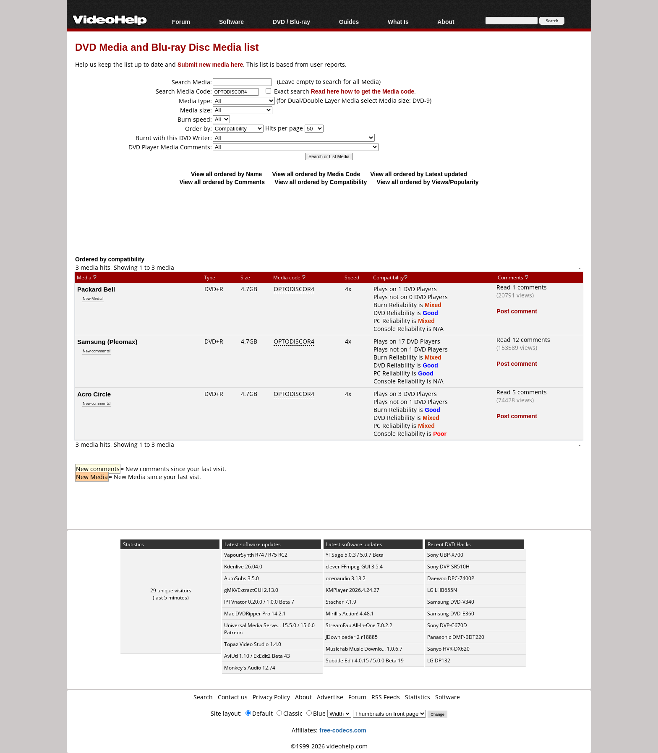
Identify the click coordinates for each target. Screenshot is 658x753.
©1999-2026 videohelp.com (329, 746)
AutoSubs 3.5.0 (241, 578)
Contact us (233, 697)
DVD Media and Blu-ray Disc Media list (166, 47)
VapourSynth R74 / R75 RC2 (255, 554)
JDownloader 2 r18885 (352, 637)
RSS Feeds (385, 697)
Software (231, 22)
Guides (349, 22)
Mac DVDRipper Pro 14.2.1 (255, 613)
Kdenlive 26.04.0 (243, 566)
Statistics (417, 697)
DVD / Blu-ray (291, 22)
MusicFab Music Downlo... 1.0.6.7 (364, 648)
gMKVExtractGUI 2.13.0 (251, 590)
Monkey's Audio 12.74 (249, 667)
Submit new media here (210, 64)
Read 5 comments (521, 392)
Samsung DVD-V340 (450, 601)
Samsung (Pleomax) (107, 341)
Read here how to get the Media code (363, 91)
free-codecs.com (342, 730)
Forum (181, 22)
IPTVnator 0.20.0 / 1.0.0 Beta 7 (259, 601)
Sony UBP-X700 (445, 554)
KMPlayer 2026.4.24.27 (352, 590)
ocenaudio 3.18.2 (346, 578)
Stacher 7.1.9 (341, 601)
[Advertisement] (329, 220)
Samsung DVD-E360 (450, 613)
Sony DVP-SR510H (448, 566)
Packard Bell (96, 289)
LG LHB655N (442, 590)
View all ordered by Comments (222, 182)
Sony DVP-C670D (447, 625)
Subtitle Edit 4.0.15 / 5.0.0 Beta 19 (365, 660)
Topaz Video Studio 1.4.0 (252, 644)
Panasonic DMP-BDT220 (455, 637)
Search (203, 697)
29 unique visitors (170, 590)
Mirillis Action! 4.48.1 (350, 613)
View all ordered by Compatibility (320, 182)
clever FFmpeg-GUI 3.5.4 (354, 566)
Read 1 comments (521, 287)
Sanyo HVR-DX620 (448, 648)
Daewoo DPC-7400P (450, 578)
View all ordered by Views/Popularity (428, 182)
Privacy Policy (271, 697)
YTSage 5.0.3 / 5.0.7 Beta (355, 554)
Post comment (516, 311)
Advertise (330, 697)
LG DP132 (438, 660)
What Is (398, 22)
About (445, 22)
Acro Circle (94, 394)
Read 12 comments (523, 340)
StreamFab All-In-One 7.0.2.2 (359, 625)
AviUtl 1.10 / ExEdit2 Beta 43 (257, 655)
